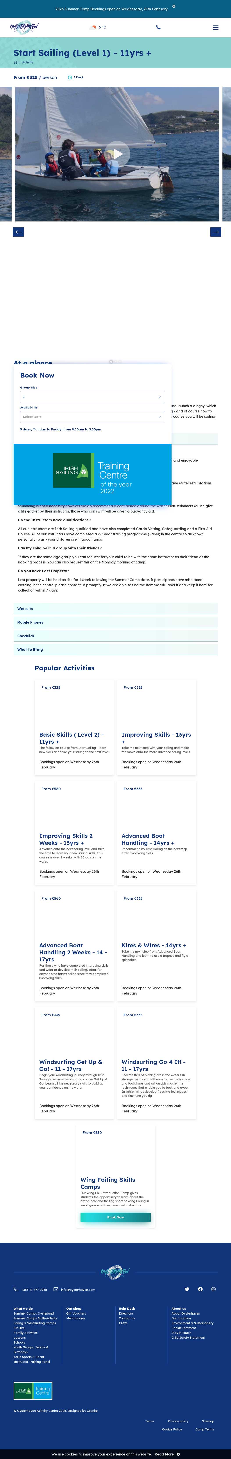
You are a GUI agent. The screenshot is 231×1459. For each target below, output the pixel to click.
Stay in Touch (181, 1333)
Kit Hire (19, 1328)
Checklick (25, 636)
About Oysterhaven (186, 1313)
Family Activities (26, 1333)
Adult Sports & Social (29, 1357)
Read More (164, 1454)
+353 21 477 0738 (30, 1290)
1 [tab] (111, 362)
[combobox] (92, 397)
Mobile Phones (30, 622)
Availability (29, 407)
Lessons (20, 1338)
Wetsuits (25, 608)
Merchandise (75, 1318)
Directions (126, 1313)
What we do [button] (23, 1309)
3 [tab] (120, 362)
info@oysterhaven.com (74, 1290)
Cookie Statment (184, 1328)
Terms (149, 1421)
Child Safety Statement (188, 1338)
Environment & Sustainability (192, 1323)
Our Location (181, 1318)
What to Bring (30, 649)
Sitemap (208, 1421)
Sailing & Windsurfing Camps (35, 1323)
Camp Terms (204, 1429)
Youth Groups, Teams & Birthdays (31, 1349)
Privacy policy (178, 1421)
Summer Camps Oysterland (34, 1313)
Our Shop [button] (73, 1309)
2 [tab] (115, 362)
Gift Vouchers (76, 1313)
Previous (18, 232)
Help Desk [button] (127, 1309)
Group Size (28, 387)
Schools (19, 1342)
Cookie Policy (172, 1429)
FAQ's (123, 1323)
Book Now (115, 1217)
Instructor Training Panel (32, 1362)
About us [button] (179, 1309)
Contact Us (127, 1318)
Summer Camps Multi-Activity (35, 1318)
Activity (27, 62)
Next (215, 232)
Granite (92, 1411)
